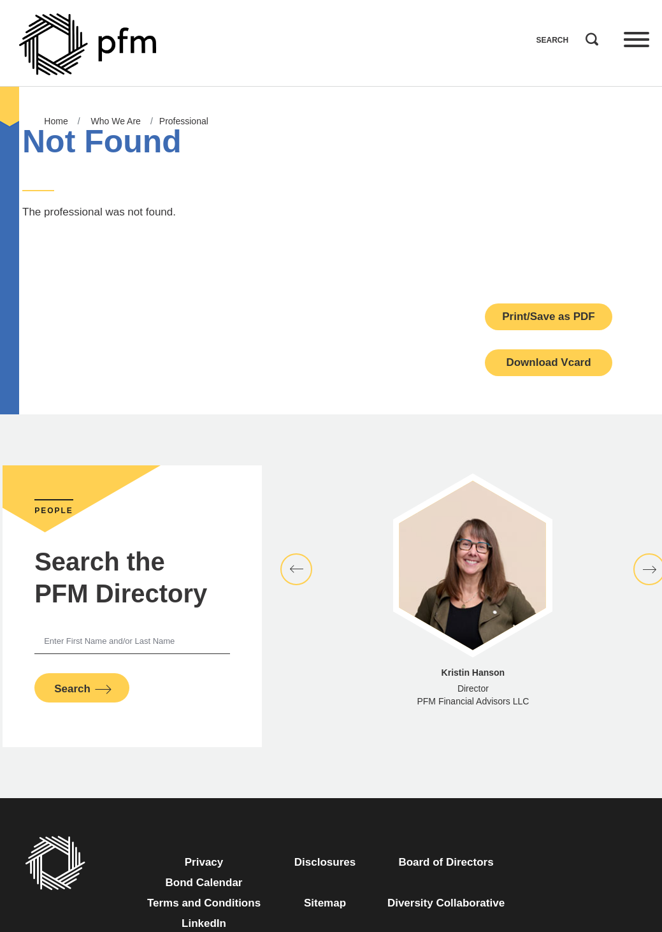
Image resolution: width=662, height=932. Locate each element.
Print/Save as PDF (548, 316)
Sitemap (325, 903)
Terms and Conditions (204, 903)
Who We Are (116, 121)
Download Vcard (548, 362)
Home (56, 121)
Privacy (204, 862)
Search (588, 36)
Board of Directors (445, 862)
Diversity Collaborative (446, 903)
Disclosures (325, 862)
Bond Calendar (204, 883)
